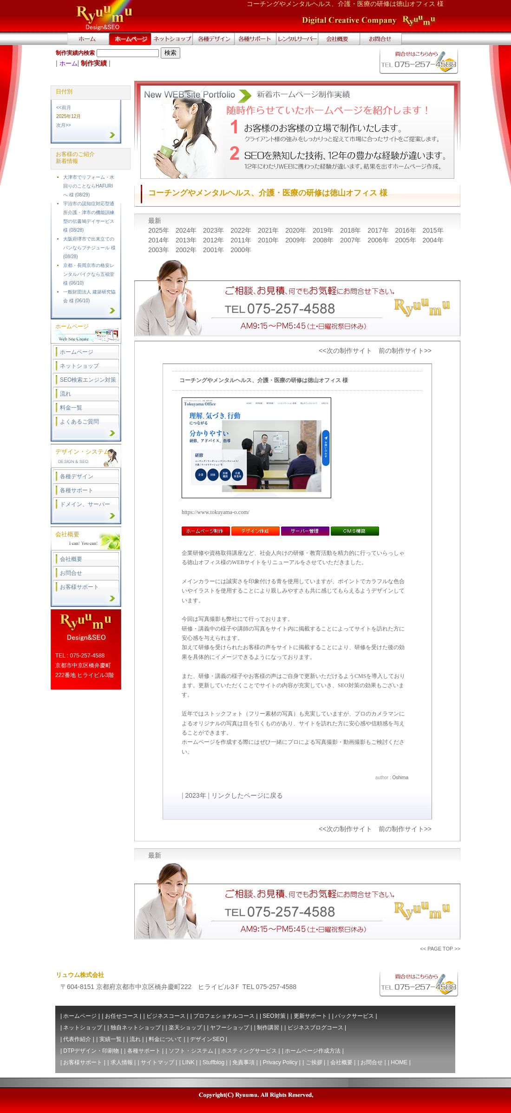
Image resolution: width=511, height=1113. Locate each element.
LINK (188, 1062)
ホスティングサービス (249, 1051)
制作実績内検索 (75, 53)
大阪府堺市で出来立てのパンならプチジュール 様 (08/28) (89, 247)
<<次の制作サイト (345, 350)
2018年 (351, 230)
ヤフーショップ (229, 1027)
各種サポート (76, 490)
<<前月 (63, 107)
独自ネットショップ (136, 1027)
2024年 (187, 230)
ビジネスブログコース (315, 1027)
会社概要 (71, 559)
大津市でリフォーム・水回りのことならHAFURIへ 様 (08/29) (88, 186)
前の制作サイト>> (405, 350)
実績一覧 (110, 1039)
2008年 (324, 240)
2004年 (432, 240)
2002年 (187, 250)
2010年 (269, 240)
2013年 (187, 240)
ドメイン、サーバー (85, 504)
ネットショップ (79, 366)
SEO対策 (273, 1016)
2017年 (378, 230)
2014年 (159, 240)
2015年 (432, 230)
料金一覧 (71, 407)
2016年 (406, 230)
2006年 (378, 240)
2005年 (406, 240)
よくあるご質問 (79, 421)
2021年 (269, 230)
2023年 (214, 230)
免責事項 (243, 1062)
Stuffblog (213, 1062)
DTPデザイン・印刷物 (91, 1051)
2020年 (296, 230)
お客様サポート (79, 587)
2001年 (214, 250)
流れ (65, 394)
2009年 (296, 240)
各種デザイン (76, 476)
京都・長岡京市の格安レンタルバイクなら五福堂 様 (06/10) (88, 274)
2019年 (324, 230)
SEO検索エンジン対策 (88, 380)
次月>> (63, 125)
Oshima (400, 777)
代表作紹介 (77, 1039)
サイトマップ (157, 1062)
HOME (399, 1062)
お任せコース (121, 1016)
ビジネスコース (165, 1016)
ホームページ (76, 352)
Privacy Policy (280, 1062)
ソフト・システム (191, 1051)
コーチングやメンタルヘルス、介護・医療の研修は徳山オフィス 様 (263, 380)
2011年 (241, 240)
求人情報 (122, 1062)
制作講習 (268, 1027)
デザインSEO (207, 1039)
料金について (165, 1039)
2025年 (159, 230)
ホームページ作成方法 (313, 1051)
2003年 (159, 250)
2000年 (240, 250)
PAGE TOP (440, 948)
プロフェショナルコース (224, 1016)
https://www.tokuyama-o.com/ (215, 512)
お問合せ (71, 573)
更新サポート (310, 1016)
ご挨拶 (314, 1062)
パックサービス (354, 1016)
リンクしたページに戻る (247, 795)
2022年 (241, 230)
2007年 (351, 240)
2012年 (214, 240)
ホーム (68, 63)
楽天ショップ (185, 1027)
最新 (154, 220)
